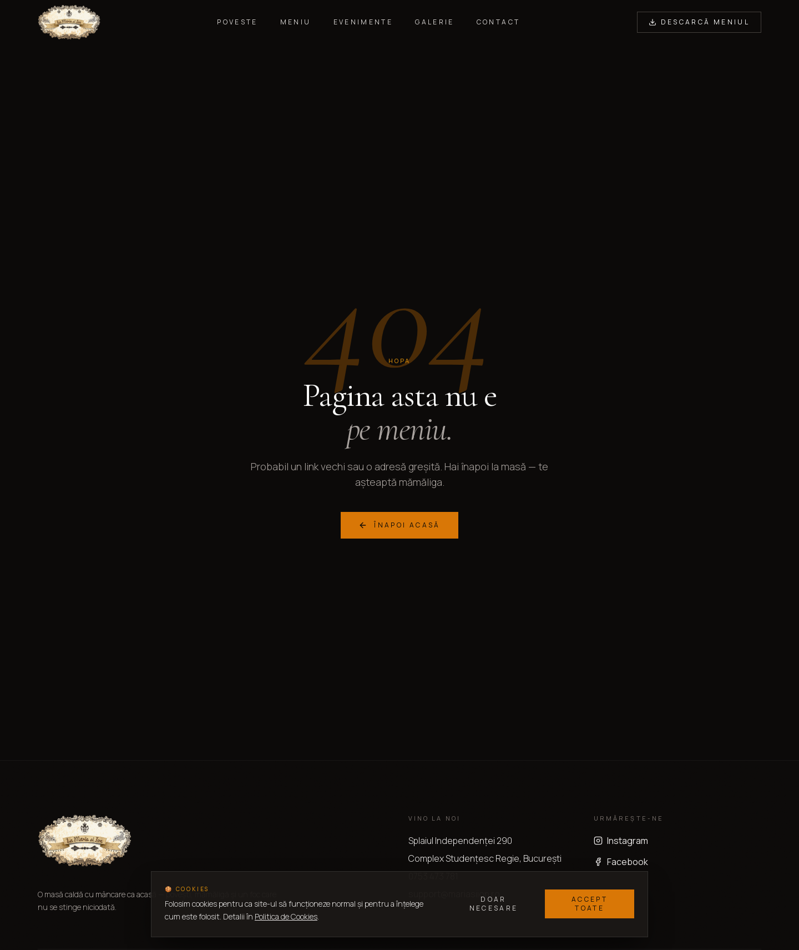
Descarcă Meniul (699, 22)
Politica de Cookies (286, 916)
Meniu (295, 22)
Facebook (621, 862)
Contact (498, 22)
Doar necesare (493, 903)
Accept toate (590, 903)
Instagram (621, 841)
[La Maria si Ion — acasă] (69, 22)
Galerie (434, 22)
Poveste (237, 22)
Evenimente (363, 22)
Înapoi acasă (399, 525)
